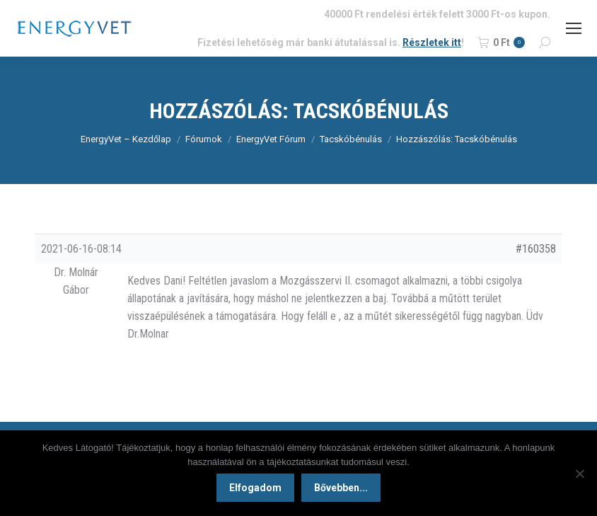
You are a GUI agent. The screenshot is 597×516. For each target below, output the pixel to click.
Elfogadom (255, 487)
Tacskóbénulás (351, 139)
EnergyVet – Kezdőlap (126, 139)
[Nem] (579, 473)
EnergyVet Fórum (271, 139)
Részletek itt (431, 42)
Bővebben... (341, 487)
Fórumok (203, 139)
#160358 (536, 249)
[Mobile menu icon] (573, 28)
